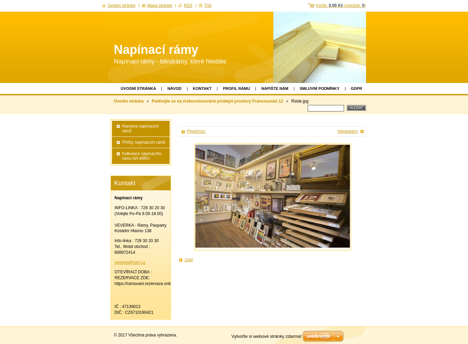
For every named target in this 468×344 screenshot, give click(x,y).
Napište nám (274, 88)
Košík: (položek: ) (341, 5)
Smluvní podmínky (320, 88)
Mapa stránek (159, 5)
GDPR (356, 88)
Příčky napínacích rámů (143, 142)
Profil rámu (236, 88)
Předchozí (196, 131)
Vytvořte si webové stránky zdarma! (266, 336)
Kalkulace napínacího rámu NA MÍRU (142, 156)
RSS (188, 5)
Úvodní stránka (138, 88)
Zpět (189, 260)
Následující (348, 131)
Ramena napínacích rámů (140, 128)
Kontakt (202, 88)
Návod (174, 88)
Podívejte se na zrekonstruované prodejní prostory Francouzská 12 (217, 101)
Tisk (208, 5)
